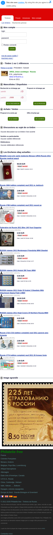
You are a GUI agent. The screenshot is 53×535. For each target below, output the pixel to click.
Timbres (8, 18)
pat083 (3, 98)
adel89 (3, 92)
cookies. (21, 3)
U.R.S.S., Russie (7, 479)
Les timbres (6, 23)
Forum (18, 18)
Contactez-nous (7, 534)
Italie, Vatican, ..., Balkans (10, 486)
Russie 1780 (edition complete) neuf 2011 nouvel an (21, 205)
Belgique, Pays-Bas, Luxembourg (13, 465)
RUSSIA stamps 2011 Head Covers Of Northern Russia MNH (24, 313)
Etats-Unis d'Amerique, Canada (12, 476)
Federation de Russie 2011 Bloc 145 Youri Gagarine (20, 228)
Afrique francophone (8, 469)
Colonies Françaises (8, 459)
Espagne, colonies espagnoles (12, 489)
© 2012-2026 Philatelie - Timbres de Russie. (19, 502)
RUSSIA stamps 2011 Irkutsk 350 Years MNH (18, 270)
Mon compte (36, 18)
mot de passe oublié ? (9, 56)
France (3, 455)
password (5, 38)
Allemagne (5, 472)
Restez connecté (10, 45)
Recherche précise (19, 23)
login (3, 31)
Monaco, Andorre (7, 462)
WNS (43, 528)
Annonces (26, 18)
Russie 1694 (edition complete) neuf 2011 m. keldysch (21, 185)
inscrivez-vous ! (7, 58)
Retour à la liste (6, 68)
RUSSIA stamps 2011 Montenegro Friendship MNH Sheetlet (24, 250)
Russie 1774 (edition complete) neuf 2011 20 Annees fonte (23, 355)
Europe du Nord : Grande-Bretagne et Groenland (19, 492)
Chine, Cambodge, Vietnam (11, 482)
